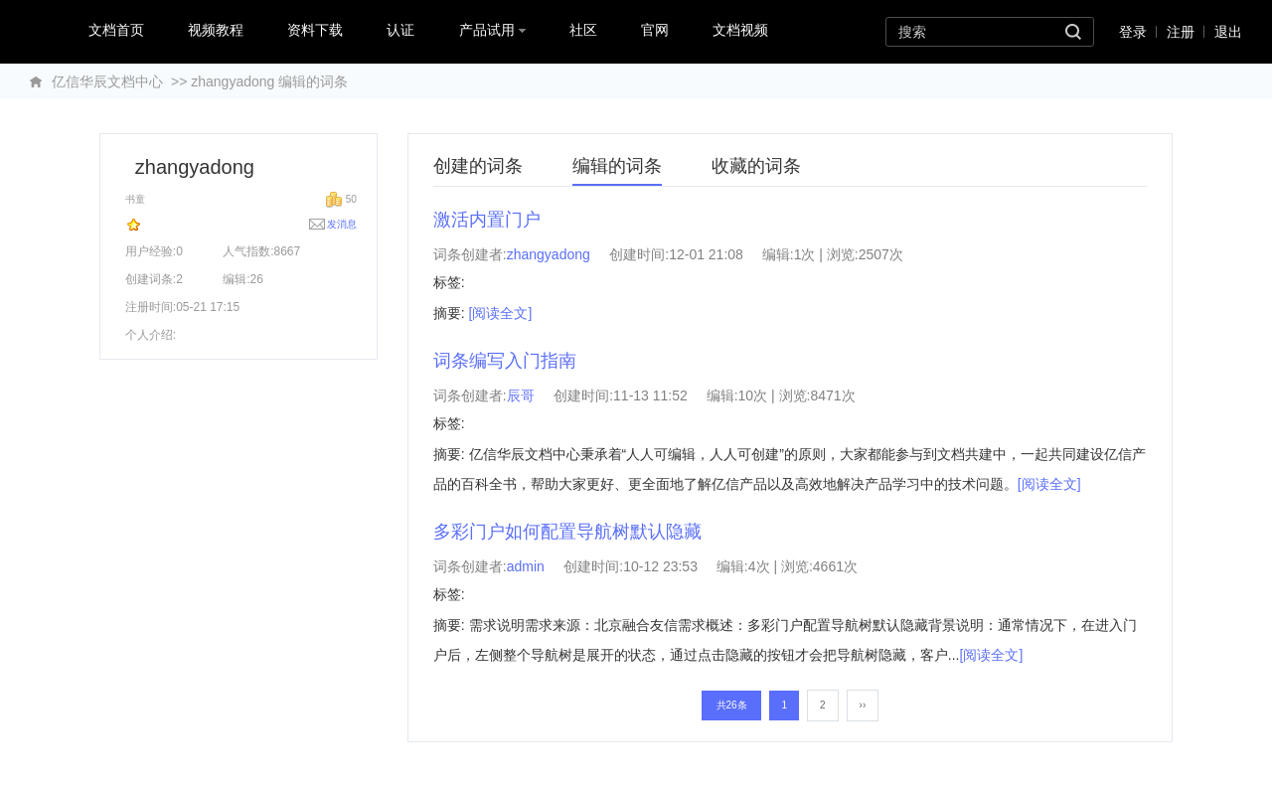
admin (526, 566)
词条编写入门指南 (504, 361)
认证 (400, 30)
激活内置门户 (487, 220)
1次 (805, 254)
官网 (655, 30)
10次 (753, 395)
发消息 (342, 224)
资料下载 (315, 30)
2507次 (881, 254)
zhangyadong (548, 254)
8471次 (832, 395)
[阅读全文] (501, 313)
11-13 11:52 (650, 395)
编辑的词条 (617, 166)
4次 (759, 566)
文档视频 (740, 30)
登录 (1133, 32)
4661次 (835, 566)
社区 (583, 30)
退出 (1228, 32)
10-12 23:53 (660, 566)
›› (863, 705)
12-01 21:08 (706, 254)
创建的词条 (478, 166)
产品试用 (493, 30)
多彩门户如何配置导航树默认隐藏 (567, 532)
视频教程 (215, 30)
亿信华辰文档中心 (107, 81)
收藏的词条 (756, 166)
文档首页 (116, 30)
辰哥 (521, 395)
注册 (1180, 32)
